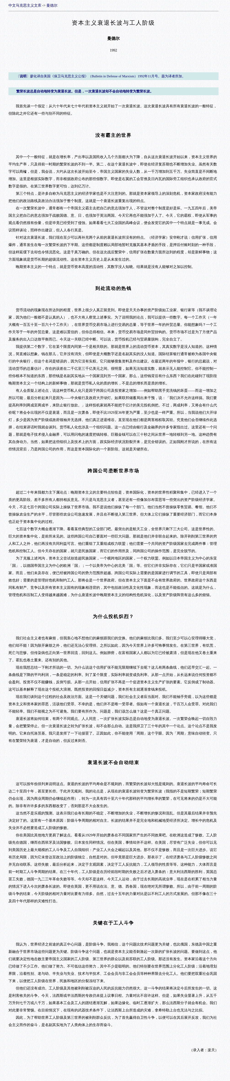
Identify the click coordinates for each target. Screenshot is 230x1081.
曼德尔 (51, 5)
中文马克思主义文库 (24, 5)
